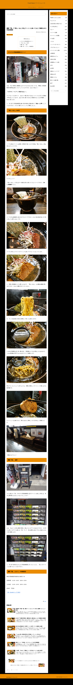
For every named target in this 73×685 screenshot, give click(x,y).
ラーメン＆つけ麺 (9, 34)
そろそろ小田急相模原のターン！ (27, 41)
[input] (27, 14)
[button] (45, 14)
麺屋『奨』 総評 (24, 45)
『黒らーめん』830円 (24, 43)
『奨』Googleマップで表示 (13, 593)
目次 (25, 38)
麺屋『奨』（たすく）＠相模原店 (27, 47)
